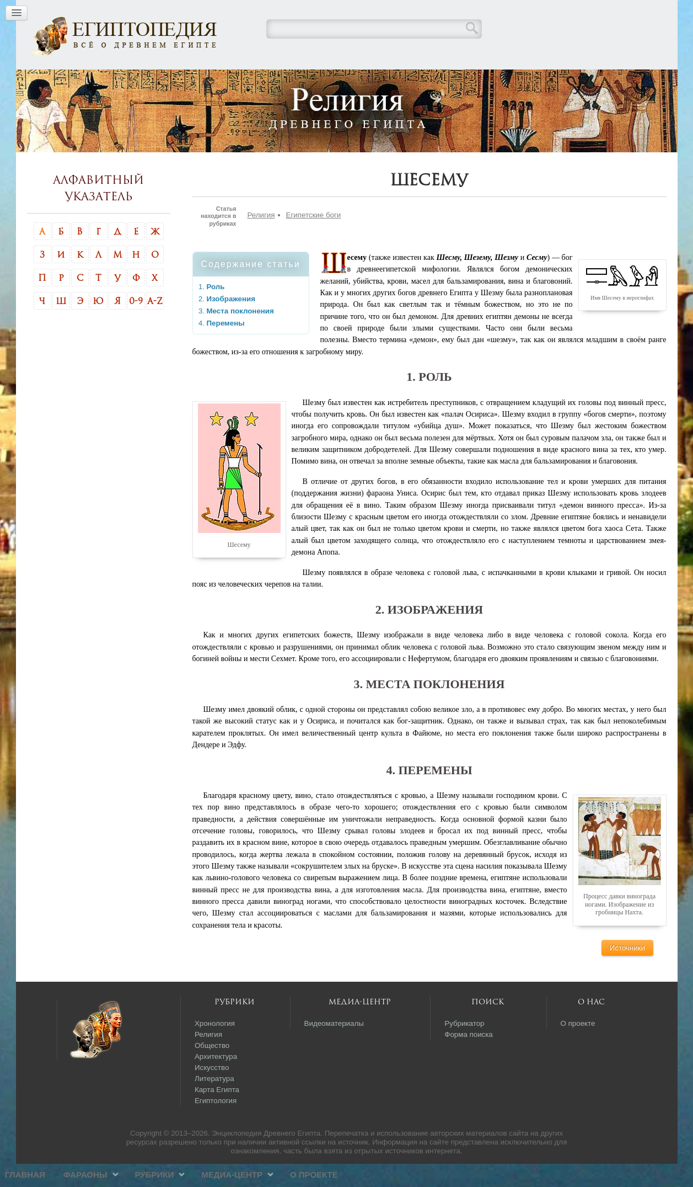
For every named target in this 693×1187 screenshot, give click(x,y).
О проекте (485, 80)
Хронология (215, 1046)
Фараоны (256, 80)
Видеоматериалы (334, 1046)
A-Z (155, 324)
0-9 (136, 324)
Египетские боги (313, 238)
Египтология (216, 1124)
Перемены (226, 346)
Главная (196, 80)
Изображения (231, 322)
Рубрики (325, 80)
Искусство (212, 1091)
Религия (261, 238)
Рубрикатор (464, 1046)
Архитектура (216, 1080)
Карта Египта (217, 1113)
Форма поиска (468, 1057)
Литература (214, 1102)
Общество (212, 1068)
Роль (216, 310)
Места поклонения (240, 334)
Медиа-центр (402, 80)
